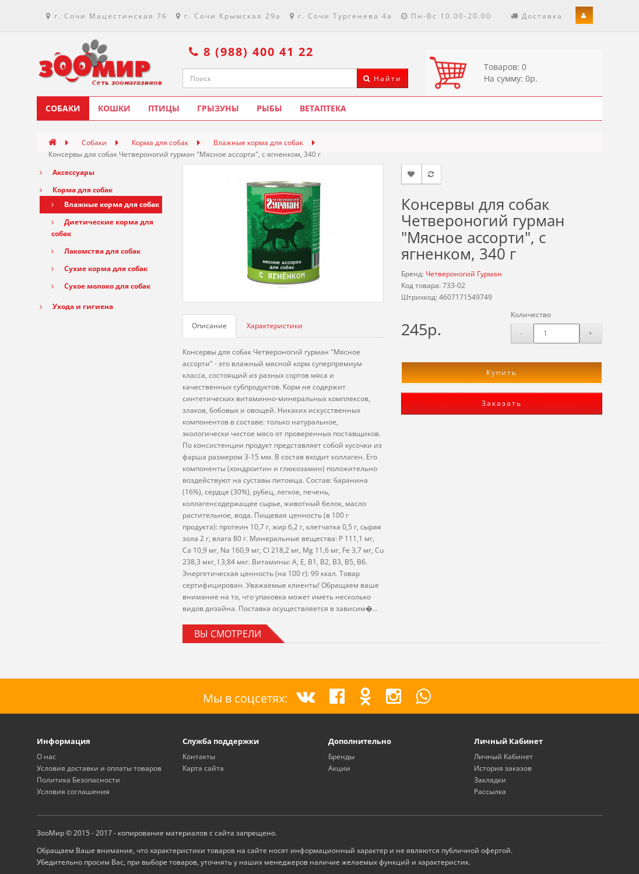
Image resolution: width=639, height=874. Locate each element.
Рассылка (490, 791)
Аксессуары (67, 172)
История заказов (503, 768)
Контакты (198, 756)
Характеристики (275, 326)
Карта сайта (203, 768)
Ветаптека (323, 108)
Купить (501, 372)
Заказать (502, 403)
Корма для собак (160, 143)
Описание (209, 326)
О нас (46, 756)
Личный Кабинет (503, 756)
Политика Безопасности (78, 780)
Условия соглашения (73, 791)
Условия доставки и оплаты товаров (99, 768)
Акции (339, 768)
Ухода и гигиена (76, 306)
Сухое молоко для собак (100, 286)
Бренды (341, 756)
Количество (531, 315)
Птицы (164, 108)
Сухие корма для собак (99, 268)
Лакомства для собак (96, 251)
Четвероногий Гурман (464, 274)
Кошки (114, 108)
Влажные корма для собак (258, 143)
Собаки (62, 108)
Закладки (490, 780)
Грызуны (218, 108)
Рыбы (269, 108)
